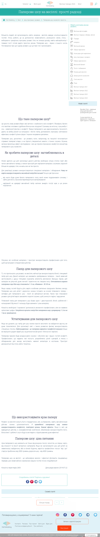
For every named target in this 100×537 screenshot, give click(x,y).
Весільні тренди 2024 (67, 4)
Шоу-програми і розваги (32, 20)
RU (5, 4)
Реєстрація (90, 522)
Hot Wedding (10, 20)
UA (2, 4)
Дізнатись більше (72, 535)
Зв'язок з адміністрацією (69, 522)
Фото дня (37, 4)
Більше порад (44, 503)
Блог (80, 4)
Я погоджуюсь (91, 535)
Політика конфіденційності (23, 524)
